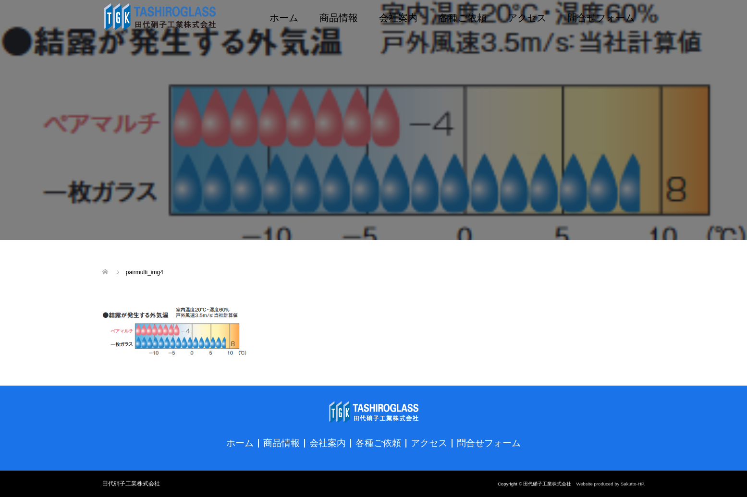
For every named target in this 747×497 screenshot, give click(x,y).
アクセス (527, 17)
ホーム (283, 17)
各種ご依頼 (463, 17)
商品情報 (338, 17)
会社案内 (398, 17)
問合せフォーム (601, 17)
